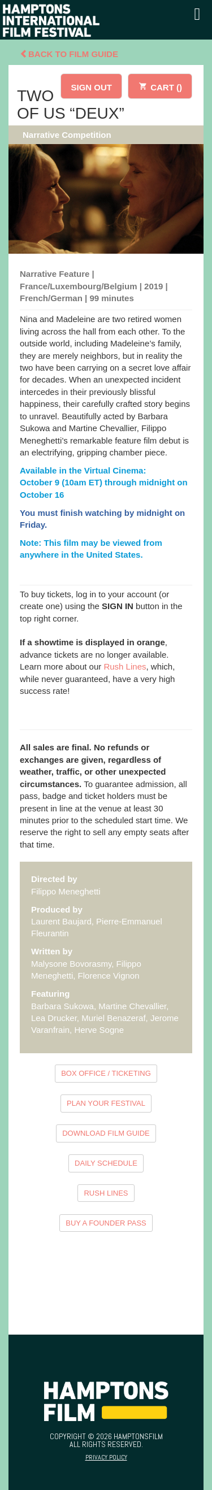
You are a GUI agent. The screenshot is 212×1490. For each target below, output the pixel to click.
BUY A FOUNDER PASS (106, 1223)
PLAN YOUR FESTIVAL (106, 1103)
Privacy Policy (106, 1457)
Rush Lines (124, 666)
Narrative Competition (67, 135)
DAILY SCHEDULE (106, 1163)
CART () (160, 85)
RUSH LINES (106, 1193)
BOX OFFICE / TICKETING (106, 1073)
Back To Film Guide (69, 54)
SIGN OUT (91, 87)
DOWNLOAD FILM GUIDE (106, 1133)
